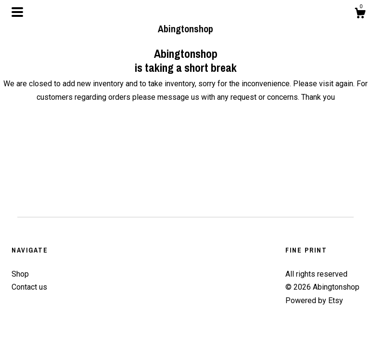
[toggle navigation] (17, 12)
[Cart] (360, 14)
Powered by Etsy (314, 300)
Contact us (29, 287)
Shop (20, 274)
